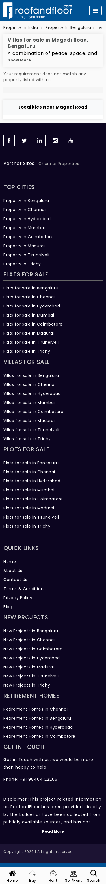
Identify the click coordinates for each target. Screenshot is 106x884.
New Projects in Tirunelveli (31, 676)
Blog (7, 607)
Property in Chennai (24, 209)
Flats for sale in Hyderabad (31, 306)
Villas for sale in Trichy (27, 439)
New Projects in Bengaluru (30, 631)
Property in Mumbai (24, 228)
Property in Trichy (22, 264)
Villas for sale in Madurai (29, 420)
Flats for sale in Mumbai (28, 315)
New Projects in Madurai (28, 667)
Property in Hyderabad (27, 218)
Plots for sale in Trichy (26, 526)
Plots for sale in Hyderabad (31, 481)
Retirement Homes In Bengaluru (37, 718)
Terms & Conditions (24, 589)
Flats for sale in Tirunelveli (31, 342)
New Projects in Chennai (29, 640)
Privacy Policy (17, 598)
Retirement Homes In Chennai (35, 709)
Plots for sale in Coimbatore (33, 499)
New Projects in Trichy (26, 685)
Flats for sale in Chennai (29, 297)
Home (9, 561)
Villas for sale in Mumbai (29, 402)
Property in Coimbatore (28, 237)
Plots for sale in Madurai (28, 508)
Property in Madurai (24, 246)
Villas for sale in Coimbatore (33, 411)
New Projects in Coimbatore (33, 649)
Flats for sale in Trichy (26, 351)
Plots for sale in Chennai (29, 472)
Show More (19, 60)
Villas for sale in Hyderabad (32, 393)
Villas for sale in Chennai (29, 384)
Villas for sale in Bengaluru (31, 375)
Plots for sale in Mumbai (28, 490)
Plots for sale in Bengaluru (31, 463)
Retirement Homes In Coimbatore (39, 736)
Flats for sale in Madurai (28, 333)
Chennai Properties (58, 163)
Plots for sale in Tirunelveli (31, 517)
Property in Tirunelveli (26, 255)
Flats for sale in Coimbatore (33, 324)
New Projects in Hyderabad (31, 658)
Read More (53, 831)
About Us (12, 570)
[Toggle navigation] (95, 10)
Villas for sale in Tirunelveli (31, 430)
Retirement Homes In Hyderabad (38, 727)
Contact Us (15, 579)
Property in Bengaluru (26, 200)
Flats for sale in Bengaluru (30, 288)
